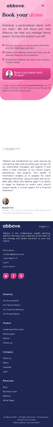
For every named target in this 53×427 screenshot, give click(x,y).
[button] (42, 5)
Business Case (10, 391)
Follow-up (8, 343)
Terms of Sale (30, 420)
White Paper (9, 400)
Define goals (9, 334)
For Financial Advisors (13, 309)
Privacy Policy (42, 417)
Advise (6, 338)
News (5, 363)
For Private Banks (11, 314)
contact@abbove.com (13, 254)
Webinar (7, 396)
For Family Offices (11, 305)
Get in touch (9, 266)
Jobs (5, 371)
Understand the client (13, 329)
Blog (5, 387)
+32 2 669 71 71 (10, 258)
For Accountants (11, 300)
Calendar (7, 367)
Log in (6, 262)
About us (7, 358)
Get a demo (8, 250)
